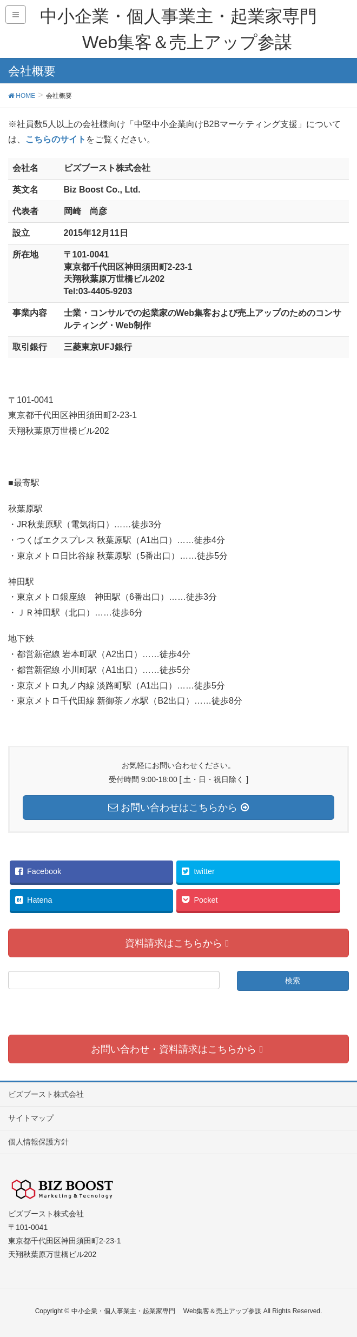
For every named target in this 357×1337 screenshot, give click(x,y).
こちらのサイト (55, 139)
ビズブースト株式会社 (46, 1094)
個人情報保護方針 (38, 1141)
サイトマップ (31, 1118)
